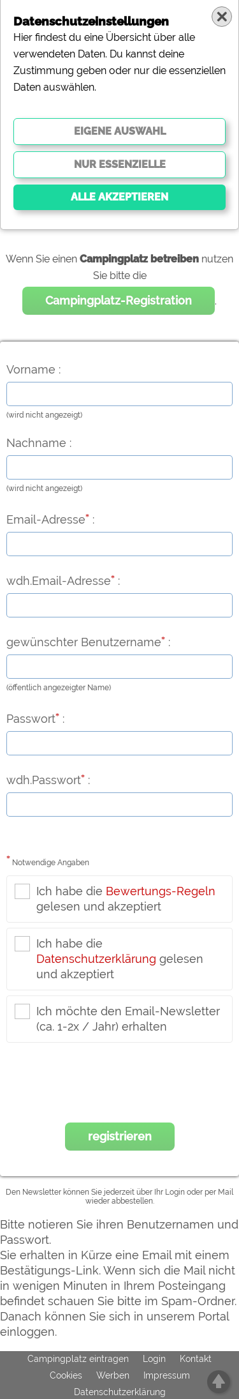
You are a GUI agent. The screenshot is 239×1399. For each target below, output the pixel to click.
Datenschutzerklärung (96, 958)
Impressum (166, 1375)
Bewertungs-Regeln (160, 891)
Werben (112, 1375)
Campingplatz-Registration (118, 300)
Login (154, 1359)
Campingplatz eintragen (78, 1359)
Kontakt (196, 1359)
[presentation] (120, 1085)
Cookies (66, 1375)
